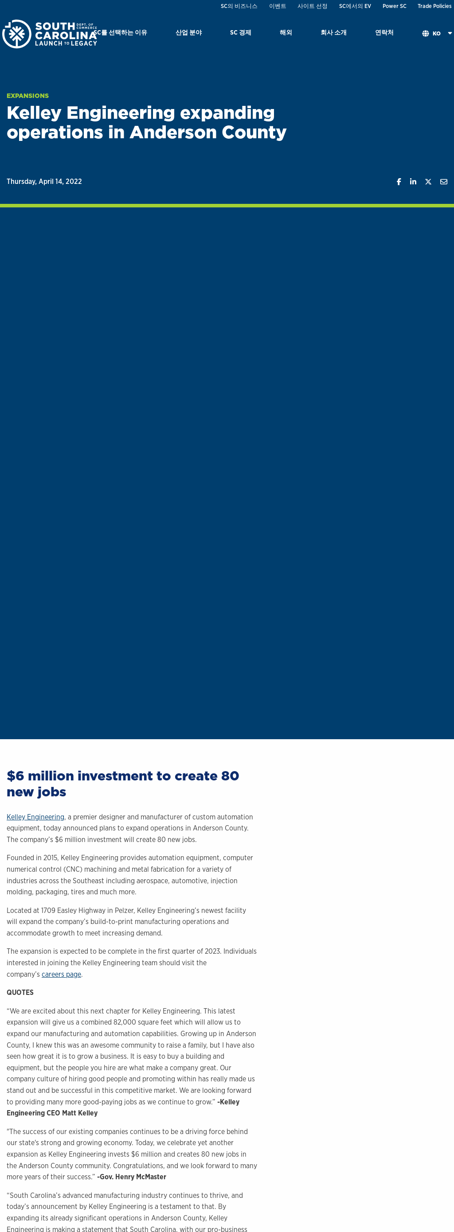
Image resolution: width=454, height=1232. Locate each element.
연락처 (384, 32)
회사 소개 (334, 32)
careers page (61, 974)
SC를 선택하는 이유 (120, 32)
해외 (286, 32)
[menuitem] (120, 34)
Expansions (28, 95)
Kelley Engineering (35, 817)
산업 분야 (189, 32)
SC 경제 (240, 32)
